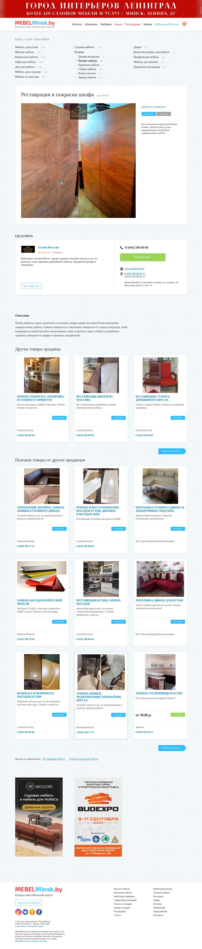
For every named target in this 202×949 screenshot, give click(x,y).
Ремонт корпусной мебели (84, 758)
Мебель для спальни (28, 71)
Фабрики (106, 24)
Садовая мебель (84, 47)
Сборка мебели (87, 69)
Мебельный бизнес (167, 24)
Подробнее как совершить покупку (31, 941)
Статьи (117, 915)
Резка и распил (87, 73)
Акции (118, 24)
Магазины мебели (123, 892)
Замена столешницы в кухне (159, 693)
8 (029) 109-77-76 (26, 546)
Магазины (91, 24)
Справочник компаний (125, 900)
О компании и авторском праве (29, 926)
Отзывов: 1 (58, 252)
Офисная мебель (25, 61)
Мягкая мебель (24, 52)
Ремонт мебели (41, 39)
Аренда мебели (87, 77)
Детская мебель (25, 66)
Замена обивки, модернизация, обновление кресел (99, 697)
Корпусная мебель (26, 57)
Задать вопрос (142, 256)
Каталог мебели (122, 888)
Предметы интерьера (147, 66)
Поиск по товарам (123, 904)
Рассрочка (158, 896)
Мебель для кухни (26, 47)
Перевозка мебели (89, 64)
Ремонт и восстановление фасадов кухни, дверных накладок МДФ (98, 511)
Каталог (77, 24)
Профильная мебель (146, 57)
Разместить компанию (28, 902)
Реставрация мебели (54, 758)
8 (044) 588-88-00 (134, 247)
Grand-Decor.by (49, 247)
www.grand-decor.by (135, 268)
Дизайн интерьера (89, 56)
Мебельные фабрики (124, 896)
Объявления (159, 907)
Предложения (160, 911)
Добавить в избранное (154, 106)
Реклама (157, 904)
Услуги (28, 39)
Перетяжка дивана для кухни (160, 600)
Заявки (147, 24)
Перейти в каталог (171, 450)
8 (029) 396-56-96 (26, 639)
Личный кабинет (161, 892)
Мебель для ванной (146, 61)
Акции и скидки (122, 907)
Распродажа (133, 24)
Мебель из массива (27, 76)
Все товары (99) (31, 286)
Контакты (158, 915)
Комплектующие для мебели (152, 52)
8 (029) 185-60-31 (144, 732)
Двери (137, 47)
